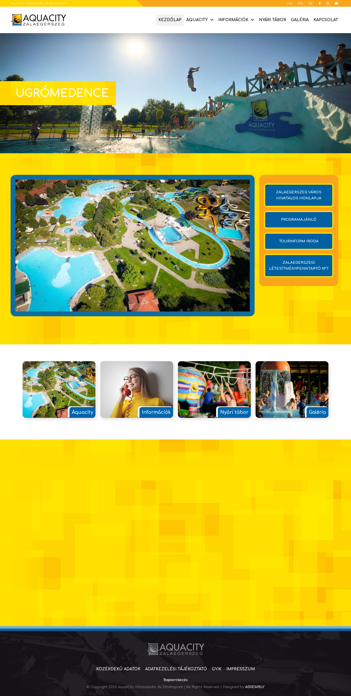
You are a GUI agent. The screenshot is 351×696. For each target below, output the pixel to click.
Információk (233, 20)
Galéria (300, 20)
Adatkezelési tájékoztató (176, 669)
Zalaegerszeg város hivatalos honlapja (298, 195)
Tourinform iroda (299, 241)
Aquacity (197, 20)
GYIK (216, 669)
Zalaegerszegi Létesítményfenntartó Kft (299, 266)
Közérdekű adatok (118, 669)
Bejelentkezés (175, 680)
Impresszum (240, 669)
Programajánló (298, 220)
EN (300, 3)
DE (310, 3)
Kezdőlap (170, 20)
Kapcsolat (325, 20)
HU (290, 3)
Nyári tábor (272, 20)
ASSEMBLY (254, 687)
